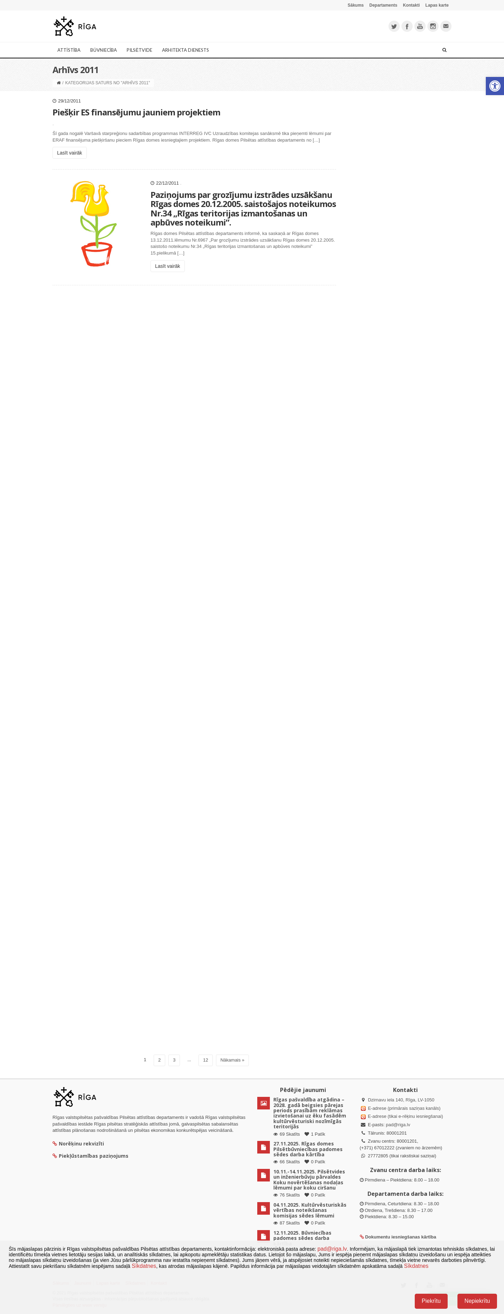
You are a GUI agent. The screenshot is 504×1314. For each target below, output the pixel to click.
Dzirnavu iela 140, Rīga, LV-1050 (401, 1099)
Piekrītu (431, 1301)
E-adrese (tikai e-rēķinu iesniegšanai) (405, 1116)
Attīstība (68, 50)
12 (205, 1060)
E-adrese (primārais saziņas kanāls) (404, 1108)
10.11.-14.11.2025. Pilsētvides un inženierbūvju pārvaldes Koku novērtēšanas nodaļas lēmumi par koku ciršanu (309, 1179)
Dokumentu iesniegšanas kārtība (400, 1237)
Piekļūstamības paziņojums (90, 1155)
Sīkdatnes (144, 1266)
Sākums (356, 5)
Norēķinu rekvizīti (78, 1143)
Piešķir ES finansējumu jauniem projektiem (136, 113)
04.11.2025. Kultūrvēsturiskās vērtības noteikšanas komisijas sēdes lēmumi (309, 1210)
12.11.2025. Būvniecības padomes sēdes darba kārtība (302, 1238)
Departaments (383, 5)
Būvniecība (103, 50)
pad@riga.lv (398, 1124)
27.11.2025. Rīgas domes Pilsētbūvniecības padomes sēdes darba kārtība (308, 1149)
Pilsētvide (139, 50)
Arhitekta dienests (185, 50)
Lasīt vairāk (69, 154)
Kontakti (411, 5)
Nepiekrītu (477, 1301)
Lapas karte (437, 5)
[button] (495, 86)
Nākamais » (232, 1060)
